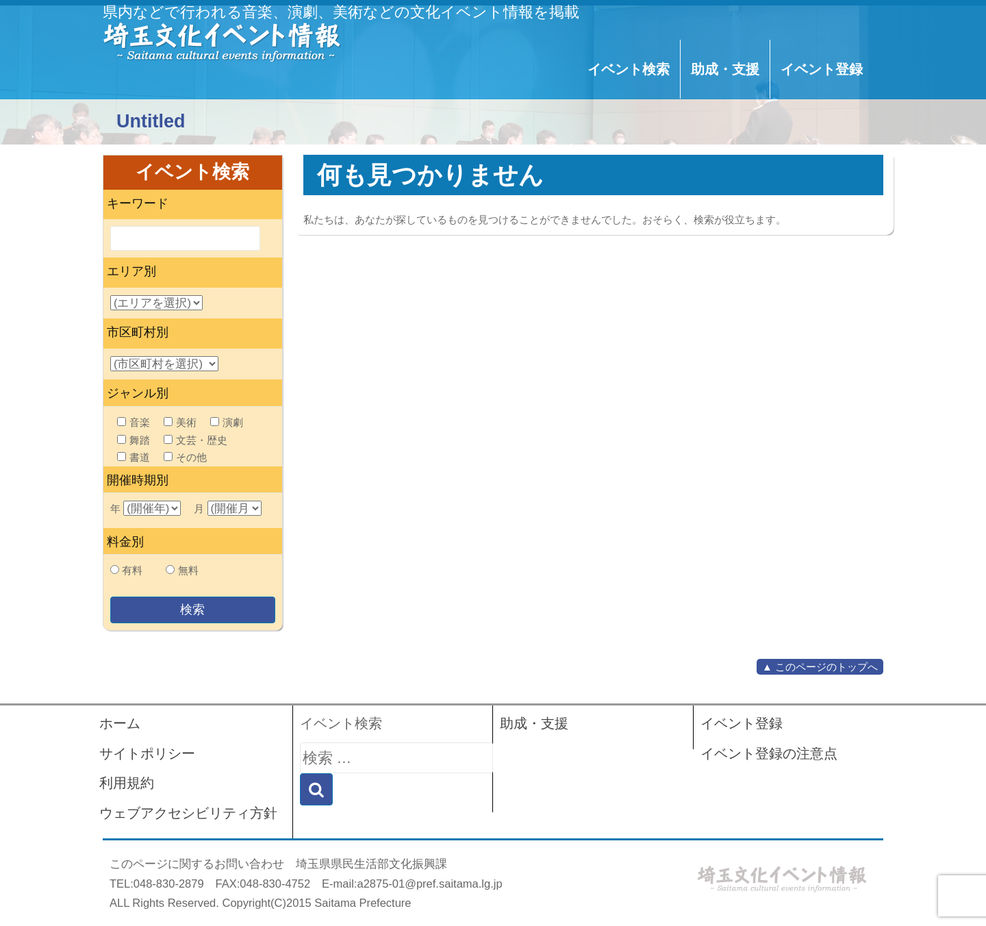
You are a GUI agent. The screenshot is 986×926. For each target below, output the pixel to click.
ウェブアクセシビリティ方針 (188, 813)
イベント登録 (822, 69)
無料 (188, 570)
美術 (180, 422)
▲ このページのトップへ (820, 667)
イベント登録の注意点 (768, 753)
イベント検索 (628, 69)
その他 (185, 457)
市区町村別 (137, 332)
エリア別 (131, 271)
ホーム (119, 723)
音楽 (133, 422)
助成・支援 (725, 69)
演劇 (226, 422)
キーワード (137, 203)
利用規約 (126, 782)
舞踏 (133, 440)
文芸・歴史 (195, 440)
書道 (133, 457)
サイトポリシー (147, 753)
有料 (132, 570)
